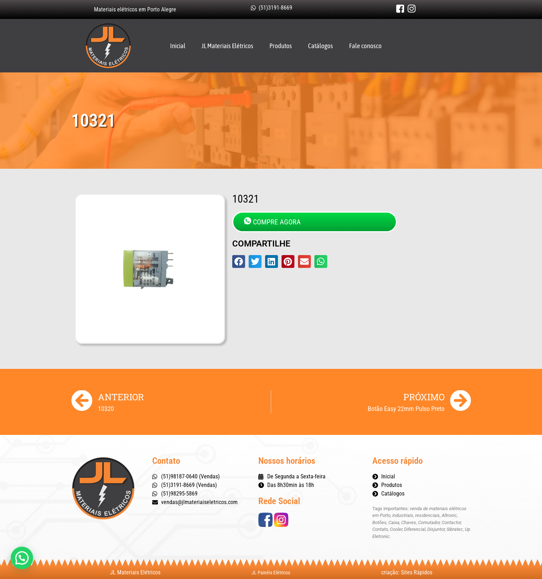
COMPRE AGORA (272, 221)
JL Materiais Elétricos (227, 46)
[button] (238, 261)
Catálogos (320, 46)
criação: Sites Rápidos (406, 572)
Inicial (177, 46)
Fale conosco (365, 46)
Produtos (280, 46)
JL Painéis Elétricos (271, 572)
